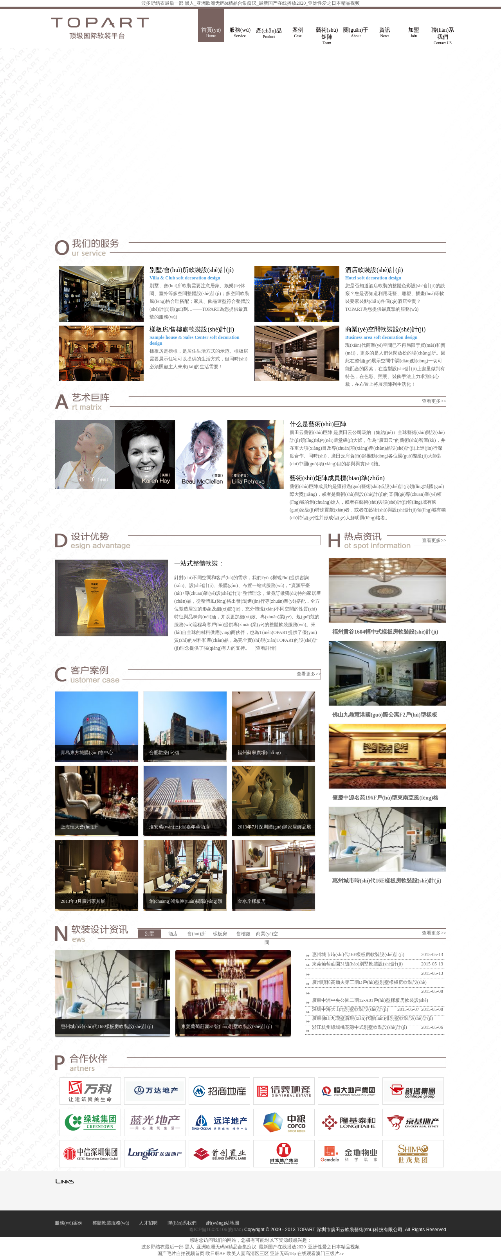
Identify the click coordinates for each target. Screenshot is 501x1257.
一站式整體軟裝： (199, 563)
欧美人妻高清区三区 (248, 1253)
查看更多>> (434, 401)
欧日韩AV (215, 1253)
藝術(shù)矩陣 (327, 34)
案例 (298, 33)
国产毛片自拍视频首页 (180, 1253)
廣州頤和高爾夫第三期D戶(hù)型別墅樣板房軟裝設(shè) (369, 982)
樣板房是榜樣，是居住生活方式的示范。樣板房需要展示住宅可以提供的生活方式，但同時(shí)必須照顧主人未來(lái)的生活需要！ (199, 358)
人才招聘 (148, 1223)
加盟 (414, 33)
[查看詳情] (265, 648)
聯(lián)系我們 (443, 34)
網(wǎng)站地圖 (222, 1223)
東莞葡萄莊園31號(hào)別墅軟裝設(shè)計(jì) (357, 964)
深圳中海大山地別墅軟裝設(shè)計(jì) (350, 1009)
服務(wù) (240, 33)
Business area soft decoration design (381, 337)
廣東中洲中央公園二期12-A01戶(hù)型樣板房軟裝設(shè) (370, 1000)
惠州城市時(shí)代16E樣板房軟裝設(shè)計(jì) (386, 881)
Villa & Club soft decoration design (185, 278)
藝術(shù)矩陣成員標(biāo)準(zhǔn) (337, 478)
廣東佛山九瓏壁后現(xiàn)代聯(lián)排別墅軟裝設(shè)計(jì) (372, 1018)
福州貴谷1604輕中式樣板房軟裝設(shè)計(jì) (385, 632)
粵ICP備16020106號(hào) (216, 1229)
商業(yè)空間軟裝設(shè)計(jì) (385, 329)
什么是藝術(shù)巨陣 (318, 424)
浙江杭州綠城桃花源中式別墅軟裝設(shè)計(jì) (359, 1027)
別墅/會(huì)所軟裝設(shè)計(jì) (192, 270)
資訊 (385, 33)
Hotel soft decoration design (373, 278)
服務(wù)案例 (69, 1223)
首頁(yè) (211, 33)
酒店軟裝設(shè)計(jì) (374, 270)
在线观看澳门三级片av (320, 1253)
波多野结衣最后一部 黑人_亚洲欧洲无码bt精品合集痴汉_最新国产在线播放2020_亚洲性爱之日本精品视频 (250, 3)
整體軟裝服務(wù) (111, 1223)
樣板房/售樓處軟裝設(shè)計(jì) (192, 329)
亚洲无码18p (283, 1253)
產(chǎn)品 (269, 34)
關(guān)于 (356, 33)
